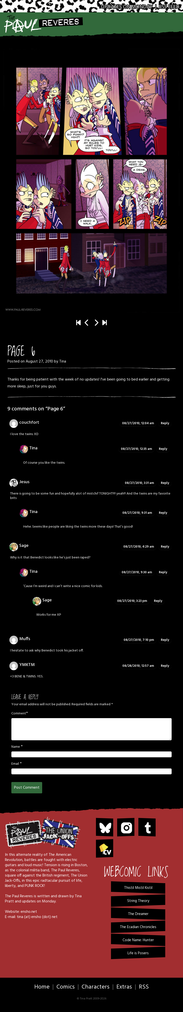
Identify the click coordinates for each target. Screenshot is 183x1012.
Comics (65, 987)
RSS (144, 987)
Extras (124, 987)
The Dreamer (138, 914)
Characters (96, 987)
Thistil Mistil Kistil (138, 888)
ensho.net (29, 912)
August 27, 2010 (39, 361)
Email (15, 764)
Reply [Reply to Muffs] (165, 640)
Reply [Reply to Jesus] (165, 483)
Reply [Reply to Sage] (165, 546)
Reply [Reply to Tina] (163, 449)
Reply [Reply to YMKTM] (165, 665)
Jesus (24, 482)
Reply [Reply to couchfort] (165, 423)
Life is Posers (138, 953)
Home (42, 987)
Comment (18, 713)
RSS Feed (169, 7)
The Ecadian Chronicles (138, 927)
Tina (62, 361)
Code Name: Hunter (138, 940)
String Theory (138, 901)
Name (15, 747)
